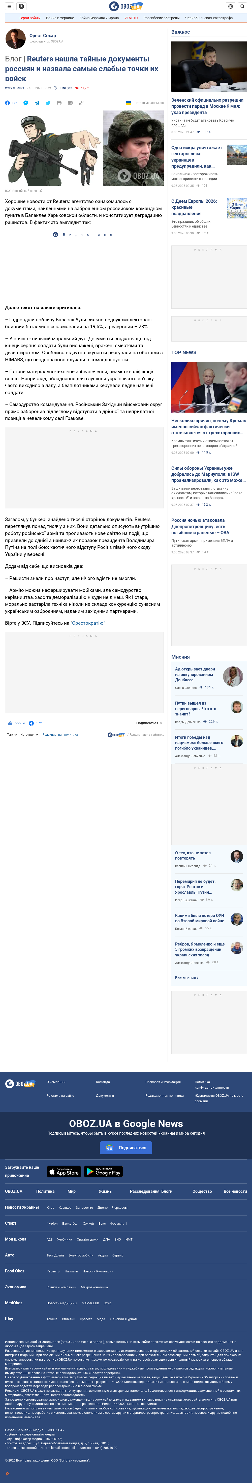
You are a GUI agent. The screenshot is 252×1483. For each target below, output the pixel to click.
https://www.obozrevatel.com (172, 1342)
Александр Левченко (190, 756)
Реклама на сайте (60, 1095)
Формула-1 (118, 1223)
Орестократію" (88, 623)
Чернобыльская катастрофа (209, 18)
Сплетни (68, 1319)
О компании (56, 1082)
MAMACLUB (90, 1303)
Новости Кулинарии (98, 1271)
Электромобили (81, 1255)
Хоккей (88, 1223)
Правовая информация (163, 1082)
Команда (103, 1082)
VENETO (131, 18)
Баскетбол (70, 1223)
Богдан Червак (186, 929)
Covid (107, 1303)
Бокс (102, 1223)
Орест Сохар (42, 35)
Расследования (145, 1191)
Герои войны (30, 18)
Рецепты (53, 1271)
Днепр (103, 1207)
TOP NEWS (183, 352)
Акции (103, 1255)
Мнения (180, 657)
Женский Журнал (123, 1319)
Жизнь (105, 1191)
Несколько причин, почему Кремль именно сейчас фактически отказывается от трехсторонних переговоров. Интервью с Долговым (208, 427)
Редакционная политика (60, 734)
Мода (101, 1319)
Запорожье (84, 1207)
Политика (45, 1191)
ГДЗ (50, 1239)
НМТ (129, 1239)
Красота (86, 1319)
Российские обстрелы (161, 18)
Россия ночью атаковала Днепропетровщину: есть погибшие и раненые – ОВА (200, 526)
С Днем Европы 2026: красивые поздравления (194, 207)
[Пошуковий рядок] (242, 6)
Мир (72, 1191)
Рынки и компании (61, 1287)
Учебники (64, 1239)
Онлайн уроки (88, 1239)
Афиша (52, 1319)
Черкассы (120, 1207)
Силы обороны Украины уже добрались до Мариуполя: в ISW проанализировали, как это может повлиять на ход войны (208, 474)
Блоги (166, 1191)
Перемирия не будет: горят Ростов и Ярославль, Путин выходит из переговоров (198, 887)
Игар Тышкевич (186, 900)
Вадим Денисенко (188, 722)
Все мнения (185, 978)
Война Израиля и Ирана (99, 18)
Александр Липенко (189, 963)
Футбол (52, 1223)
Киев (50, 1207)
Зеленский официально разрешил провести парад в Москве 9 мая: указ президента (207, 106)
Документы (105, 1095)
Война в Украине (60, 18)
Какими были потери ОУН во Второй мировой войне (199, 918)
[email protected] (63, 1448)
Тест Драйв (55, 1255)
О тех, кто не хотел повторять (193, 855)
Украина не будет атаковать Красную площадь (202, 122)
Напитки (71, 1271)
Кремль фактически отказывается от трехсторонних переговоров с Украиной (204, 443)
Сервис (117, 1255)
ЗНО (117, 1239)
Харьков (65, 1207)
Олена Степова (186, 688)
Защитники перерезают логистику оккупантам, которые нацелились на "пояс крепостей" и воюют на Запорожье (206, 493)
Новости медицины (62, 1303)
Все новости (235, 1191)
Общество (202, 1191)
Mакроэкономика (94, 1287)
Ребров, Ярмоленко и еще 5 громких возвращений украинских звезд (200, 949)
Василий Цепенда (187, 866)
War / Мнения (14, 88)
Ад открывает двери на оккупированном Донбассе (195, 674)
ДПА (106, 1239)
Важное (180, 32)
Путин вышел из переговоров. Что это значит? (195, 708)
